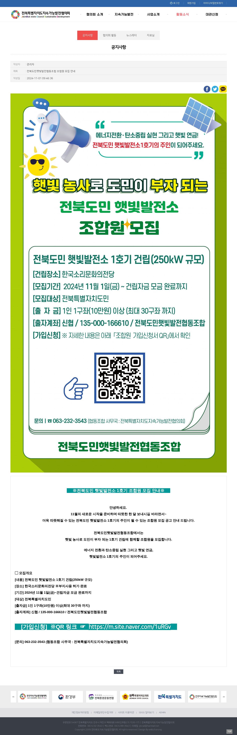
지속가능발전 (124, 14)
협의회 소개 (94, 14)
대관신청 (212, 14)
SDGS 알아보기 (146, 712)
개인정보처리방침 (80, 712)
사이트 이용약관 (126, 712)
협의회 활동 (109, 35)
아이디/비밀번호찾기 (213, 3)
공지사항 (87, 35)
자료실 (151, 35)
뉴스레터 (131, 35)
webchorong (155, 729)
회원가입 (191, 3)
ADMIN (162, 712)
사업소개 (153, 14)
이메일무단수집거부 (103, 712)
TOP (229, 731)
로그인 (175, 3)
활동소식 (182, 14)
